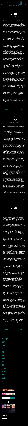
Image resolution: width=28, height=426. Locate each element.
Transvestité (4, 367)
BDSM (3, 352)
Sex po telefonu (5, 339)
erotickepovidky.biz (7, 423)
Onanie (3, 357)
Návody (3, 377)
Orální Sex (4, 368)
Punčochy (4, 378)
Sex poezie (4, 374)
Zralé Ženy (4, 346)
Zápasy (3, 380)
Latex (3, 381)
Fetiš (3, 370)
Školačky (3, 344)
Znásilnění (4, 349)
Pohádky (3, 358)
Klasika (14, 10)
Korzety (3, 375)
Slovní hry (4, 382)
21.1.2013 (17, 16)
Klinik (3, 361)
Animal (3, 351)
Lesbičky (3, 354)
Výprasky (4, 371)
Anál (2, 362)
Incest (3, 342)
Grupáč (3, 345)
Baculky (3, 364)
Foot (2, 372)
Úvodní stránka (5, 338)
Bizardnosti (4, 359)
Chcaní (3, 365)
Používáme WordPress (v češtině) (17, 423)
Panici (3, 355)
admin (13, 16)
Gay (2, 348)
